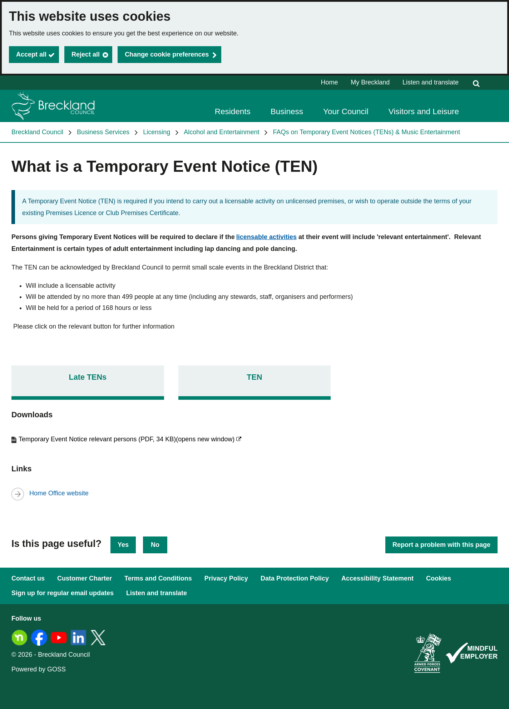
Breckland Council (37, 132)
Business (287, 111)
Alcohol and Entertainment (221, 132)
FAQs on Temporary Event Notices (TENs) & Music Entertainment (366, 132)
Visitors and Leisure (424, 111)
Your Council (346, 111)
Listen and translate (430, 82)
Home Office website (59, 493)
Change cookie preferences (167, 54)
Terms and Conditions (158, 578)
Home (329, 82)
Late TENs (88, 377)
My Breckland (370, 82)
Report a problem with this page (441, 544)
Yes (123, 544)
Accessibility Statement (377, 578)
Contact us (28, 578)
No (155, 544)
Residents (233, 111)
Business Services (103, 132)
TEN (254, 377)
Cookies (438, 578)
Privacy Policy (226, 578)
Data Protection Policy (295, 578)
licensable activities (266, 237)
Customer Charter (84, 578)
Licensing (156, 132)
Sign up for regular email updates (62, 593)
